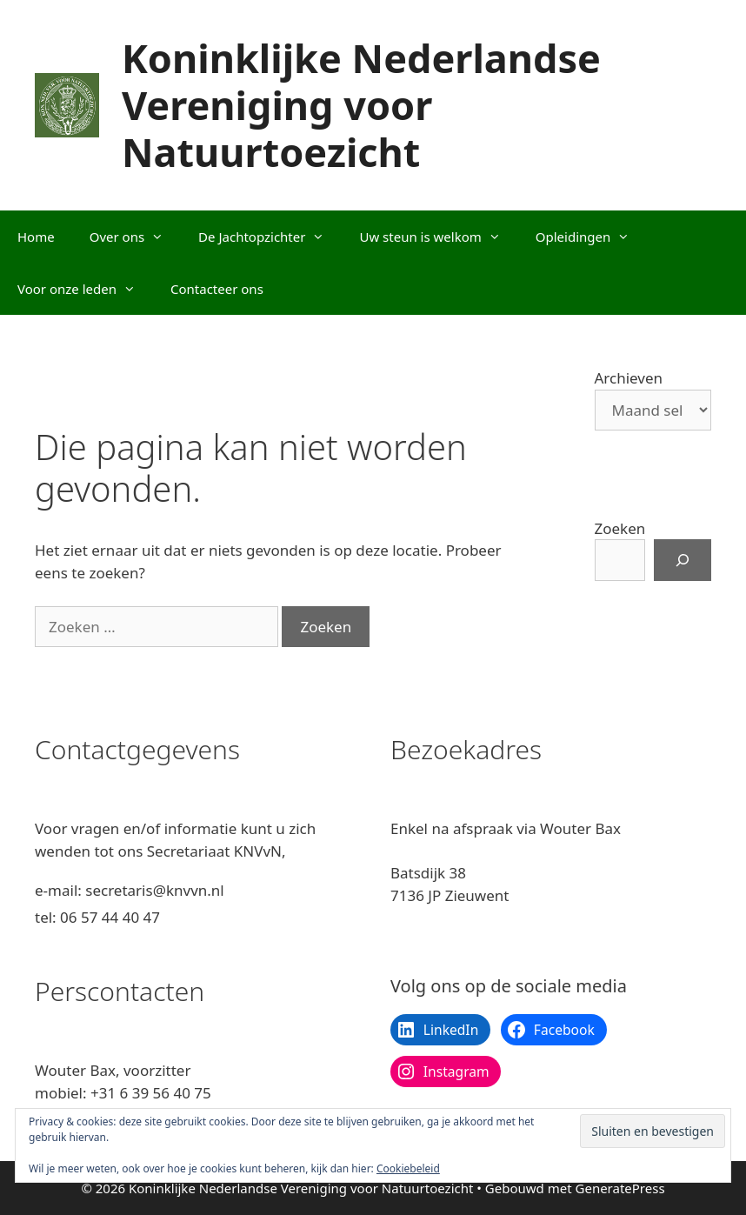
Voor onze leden (85, 289)
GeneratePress (620, 1188)
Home (36, 236)
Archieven (629, 378)
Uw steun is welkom (438, 236)
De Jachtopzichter (270, 236)
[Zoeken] (682, 560)
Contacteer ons (216, 288)
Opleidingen (591, 236)
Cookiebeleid (408, 1168)
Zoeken (620, 528)
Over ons (135, 236)
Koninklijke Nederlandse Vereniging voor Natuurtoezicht (361, 104)
